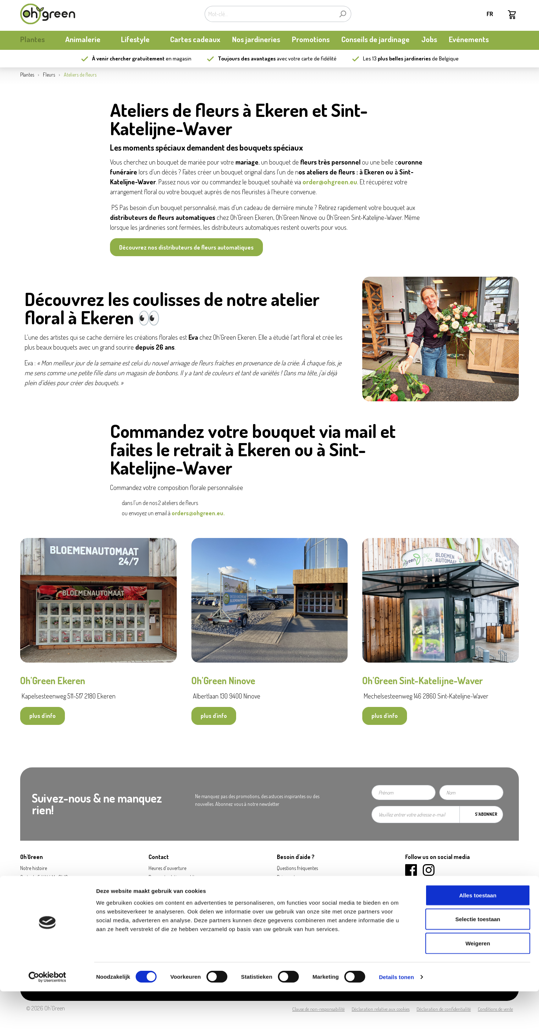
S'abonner (486, 814)
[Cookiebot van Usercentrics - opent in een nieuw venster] (47, 1017)
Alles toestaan (477, 936)
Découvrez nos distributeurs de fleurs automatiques (186, 247)
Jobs (153, 895)
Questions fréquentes (297, 868)
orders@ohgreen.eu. (199, 513)
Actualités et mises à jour (44, 886)
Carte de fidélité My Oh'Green (48, 877)
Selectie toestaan (477, 960)
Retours (284, 895)
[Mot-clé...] (269, 14)
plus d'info (42, 715)
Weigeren (477, 984)
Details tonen (396, 1017)
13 (401, 58)
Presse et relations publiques (176, 877)
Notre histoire (33, 868)
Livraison (285, 886)
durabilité (29, 895)
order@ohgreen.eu (329, 182)
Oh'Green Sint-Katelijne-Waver (423, 680)
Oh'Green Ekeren (53, 680)
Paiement (286, 877)
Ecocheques (288, 914)
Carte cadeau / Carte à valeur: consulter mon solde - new (332, 905)
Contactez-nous (163, 886)
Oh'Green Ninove (224, 680)
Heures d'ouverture (167, 868)
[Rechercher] (342, 14)
